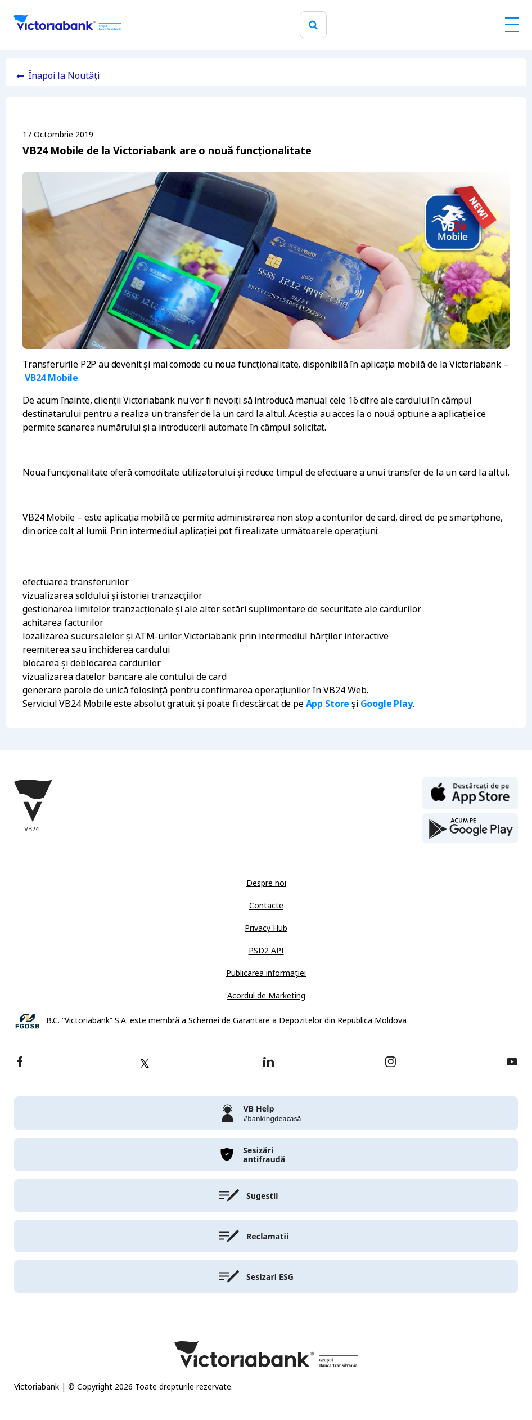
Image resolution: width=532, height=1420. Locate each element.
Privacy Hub (266, 928)
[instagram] (390, 1062)
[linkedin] (268, 1062)
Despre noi (266, 883)
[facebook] (19, 1062)
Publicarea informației (266, 973)
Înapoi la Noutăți (64, 75)
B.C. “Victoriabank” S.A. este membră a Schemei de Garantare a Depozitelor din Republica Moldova (226, 1020)
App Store (328, 703)
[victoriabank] (266, 1113)
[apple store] (470, 792)
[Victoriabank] (67, 24)
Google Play (386, 703)
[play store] (470, 828)
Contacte (266, 905)
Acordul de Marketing (266, 995)
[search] (313, 25)
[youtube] (512, 1062)
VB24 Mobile (51, 377)
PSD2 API (266, 950)
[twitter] (144, 1063)
